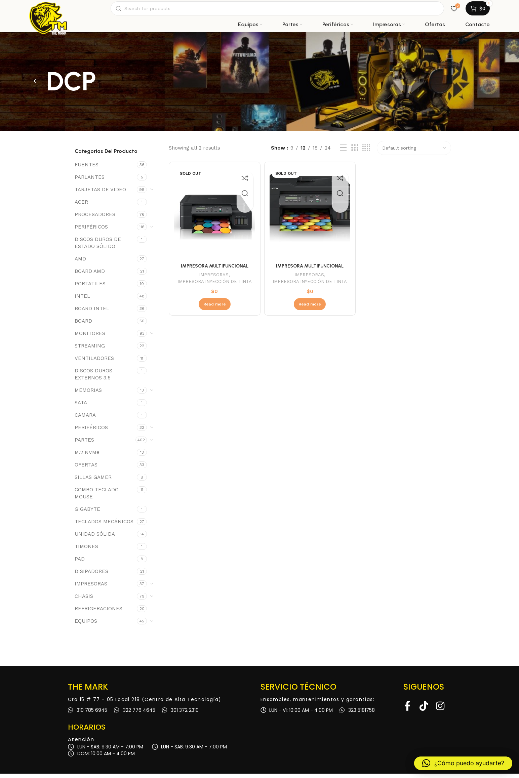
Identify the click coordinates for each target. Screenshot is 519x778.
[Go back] (37, 86)
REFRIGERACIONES (98, 613)
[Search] (277, 11)
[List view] (343, 152)
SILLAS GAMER (93, 482)
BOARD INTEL (92, 313)
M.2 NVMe (87, 457)
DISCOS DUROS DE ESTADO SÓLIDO (98, 247)
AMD (80, 263)
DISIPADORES (91, 576)
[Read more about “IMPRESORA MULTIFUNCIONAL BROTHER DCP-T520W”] (214, 313)
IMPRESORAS (91, 588)
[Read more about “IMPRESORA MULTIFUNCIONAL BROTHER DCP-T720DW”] (310, 313)
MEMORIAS (88, 395)
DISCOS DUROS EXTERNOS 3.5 (93, 378)
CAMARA (85, 419)
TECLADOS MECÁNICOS (104, 526)
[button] (463, 763)
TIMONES (86, 551)
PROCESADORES (95, 219)
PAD (80, 563)
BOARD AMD (90, 276)
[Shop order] (414, 153)
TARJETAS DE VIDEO (100, 194)
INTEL (82, 300)
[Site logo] (48, 11)
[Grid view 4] (366, 152)
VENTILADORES (94, 363)
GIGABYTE (87, 513)
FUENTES (86, 169)
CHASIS (84, 601)
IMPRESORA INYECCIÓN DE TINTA (213, 287)
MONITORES (90, 338)
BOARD (83, 325)
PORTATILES (90, 288)
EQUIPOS (86, 625)
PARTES (84, 444)
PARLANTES (90, 181)
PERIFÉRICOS (91, 231)
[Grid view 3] (354, 152)
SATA (81, 407)
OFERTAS (86, 469)
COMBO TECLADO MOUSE (97, 497)
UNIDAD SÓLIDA (95, 538)
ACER (81, 206)
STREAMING (90, 350)
